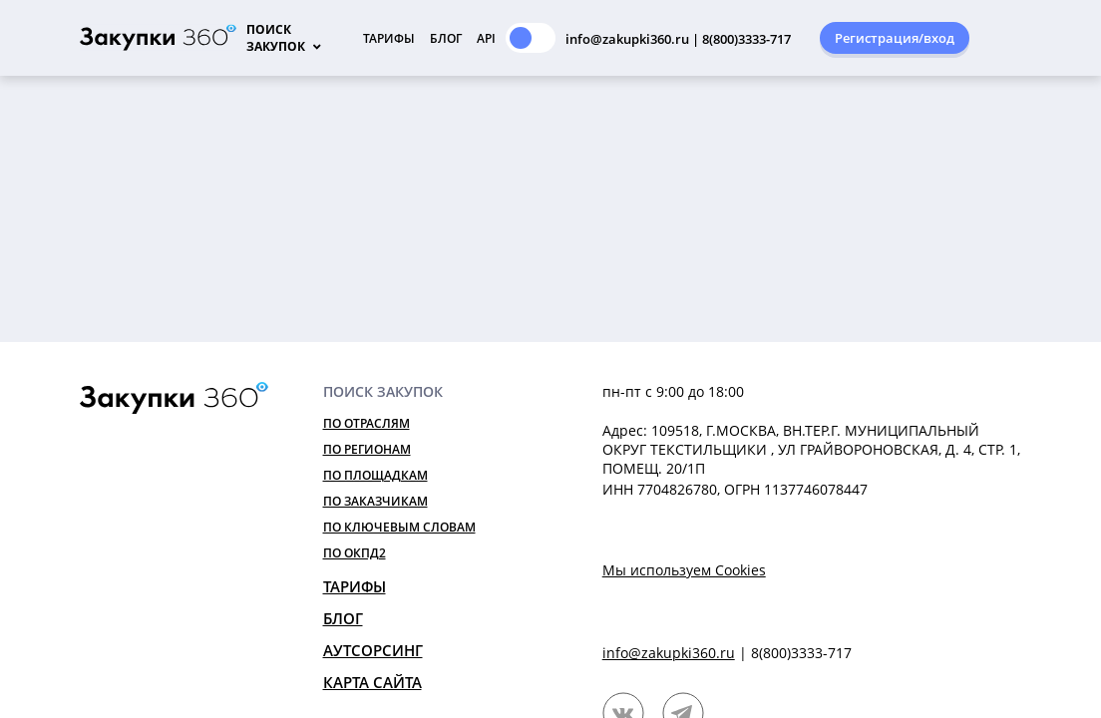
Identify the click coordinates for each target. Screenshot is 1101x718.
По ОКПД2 (354, 552)
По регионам (367, 449)
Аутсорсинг (373, 650)
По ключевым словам (399, 527)
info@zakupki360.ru (668, 652)
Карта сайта (372, 682)
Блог (446, 38)
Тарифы (389, 38)
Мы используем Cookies (684, 569)
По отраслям (366, 423)
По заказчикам (375, 501)
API (486, 38)
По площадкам (375, 475)
